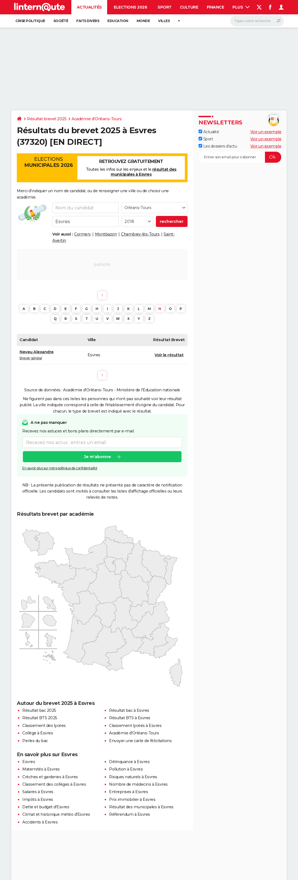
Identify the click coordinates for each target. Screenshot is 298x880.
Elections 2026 (130, 7)
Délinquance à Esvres (129, 761)
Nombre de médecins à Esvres (138, 784)
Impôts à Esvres (37, 799)
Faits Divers (87, 21)
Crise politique (30, 21)
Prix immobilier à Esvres (132, 799)
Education (117, 21)
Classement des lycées (44, 725)
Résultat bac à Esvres (129, 710)
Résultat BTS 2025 (39, 717)
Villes (164, 21)
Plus (241, 7)
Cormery (82, 234)
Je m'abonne (97, 456)
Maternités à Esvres (41, 769)
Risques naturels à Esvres (133, 776)
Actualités (89, 7)
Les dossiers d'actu (218, 146)
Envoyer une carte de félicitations (140, 740)
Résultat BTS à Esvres (129, 717)
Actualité (209, 131)
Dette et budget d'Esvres (45, 806)
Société (60, 21)
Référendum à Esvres (129, 814)
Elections (48, 162)
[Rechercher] (257, 20)
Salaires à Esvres (37, 791)
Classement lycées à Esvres (135, 725)
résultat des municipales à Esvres (144, 172)
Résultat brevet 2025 (46, 118)
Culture (189, 7)
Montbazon (106, 234)
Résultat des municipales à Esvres (141, 806)
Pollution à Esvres (126, 769)
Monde (143, 21)
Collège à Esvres (37, 733)
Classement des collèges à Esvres (54, 784)
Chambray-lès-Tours (140, 234)
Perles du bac (35, 740)
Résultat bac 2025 (39, 710)
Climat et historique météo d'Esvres (56, 814)
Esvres (28, 761)
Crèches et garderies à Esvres (50, 776)
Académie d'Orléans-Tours (96, 118)
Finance (215, 7)
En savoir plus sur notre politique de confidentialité (59, 468)
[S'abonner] (240, 157)
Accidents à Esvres (40, 822)
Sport (165, 7)
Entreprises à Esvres (128, 791)
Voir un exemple (265, 131)
